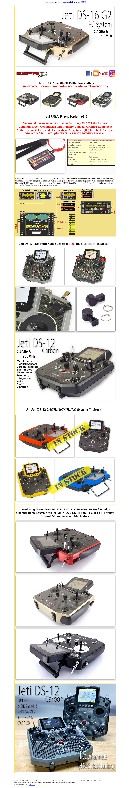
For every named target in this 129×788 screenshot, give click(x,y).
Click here (32, 785)
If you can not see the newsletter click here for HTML (64, 2)
